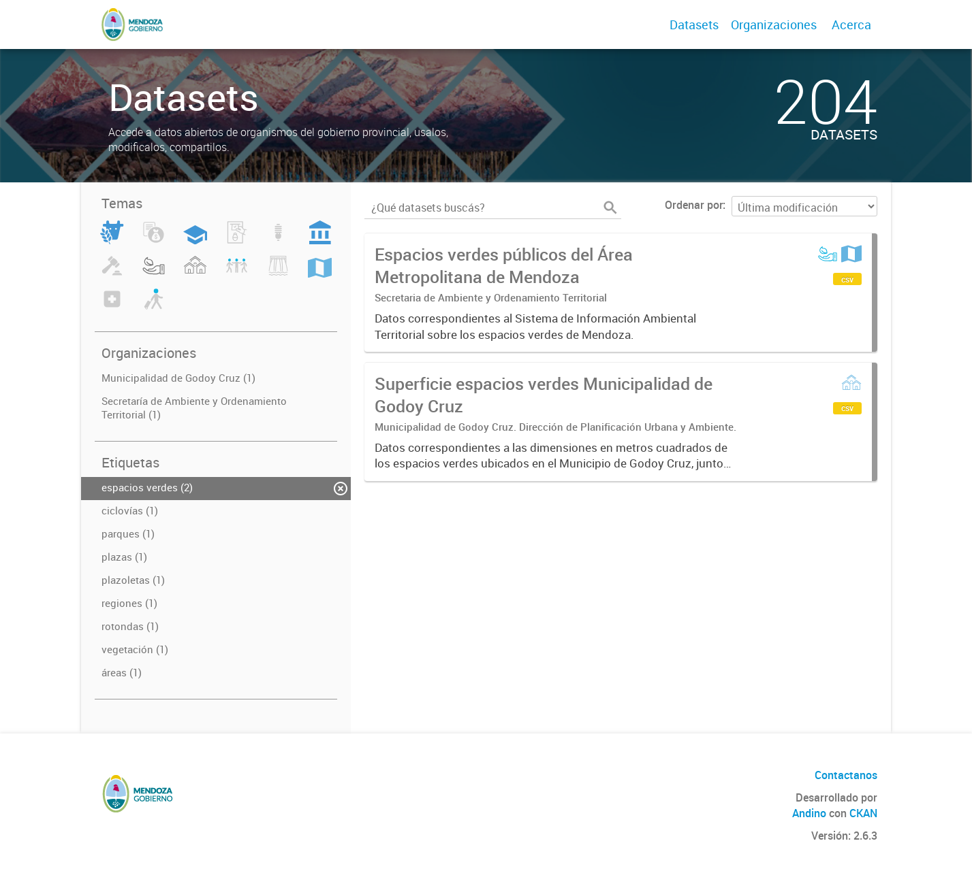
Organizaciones (774, 24)
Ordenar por (694, 205)
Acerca (851, 24)
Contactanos (846, 775)
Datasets (694, 24)
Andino (809, 813)
